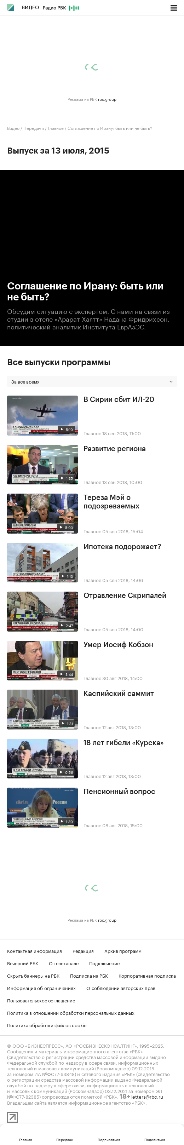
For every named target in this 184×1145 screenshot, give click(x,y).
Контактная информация (34, 950)
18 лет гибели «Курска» (124, 743)
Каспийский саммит (119, 693)
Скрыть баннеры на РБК (33, 975)
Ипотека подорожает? (122, 547)
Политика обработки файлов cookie (47, 1024)
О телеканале (64, 962)
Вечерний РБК (22, 962)
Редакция (83, 950)
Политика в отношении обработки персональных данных (70, 1012)
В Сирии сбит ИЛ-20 (119, 399)
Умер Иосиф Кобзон (118, 645)
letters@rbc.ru (147, 1096)
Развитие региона (115, 449)
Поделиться (154, 1139)
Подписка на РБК (89, 975)
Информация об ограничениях (41, 987)
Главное (56, 127)
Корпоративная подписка (147, 975)
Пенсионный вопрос (119, 791)
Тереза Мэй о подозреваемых (111, 502)
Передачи (33, 127)
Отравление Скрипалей (125, 595)
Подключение (104, 962)
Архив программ (123, 950)
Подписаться (109, 1139)
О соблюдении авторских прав (120, 987)
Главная (25, 1139)
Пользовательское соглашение (41, 999)
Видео (30, 7)
